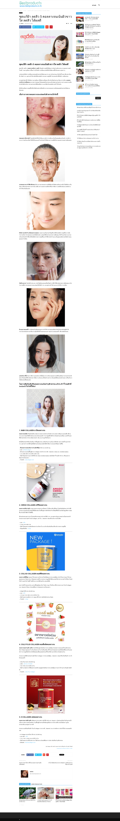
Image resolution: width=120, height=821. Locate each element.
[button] (99, 5)
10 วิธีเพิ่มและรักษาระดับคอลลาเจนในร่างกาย (88, 138)
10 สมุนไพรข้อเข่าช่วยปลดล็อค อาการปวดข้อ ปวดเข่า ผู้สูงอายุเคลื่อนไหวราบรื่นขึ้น (88, 147)
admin (22, 23)
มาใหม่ (24, 10)
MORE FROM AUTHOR (36, 784)
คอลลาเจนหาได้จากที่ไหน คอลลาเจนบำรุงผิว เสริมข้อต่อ (30, 763)
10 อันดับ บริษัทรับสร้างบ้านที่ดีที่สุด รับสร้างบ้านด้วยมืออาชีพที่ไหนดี (92, 56)
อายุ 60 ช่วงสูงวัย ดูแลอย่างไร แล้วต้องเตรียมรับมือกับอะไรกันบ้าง (88, 111)
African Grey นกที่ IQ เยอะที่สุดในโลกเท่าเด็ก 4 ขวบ (89, 107)
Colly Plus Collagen (30, 671)
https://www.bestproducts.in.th (35, 773)
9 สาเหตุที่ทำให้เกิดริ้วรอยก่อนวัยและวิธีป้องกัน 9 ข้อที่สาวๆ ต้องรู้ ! (88, 130)
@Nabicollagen (27, 449)
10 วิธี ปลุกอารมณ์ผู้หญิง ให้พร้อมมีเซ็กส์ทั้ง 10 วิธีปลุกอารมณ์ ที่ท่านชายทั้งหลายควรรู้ (93, 26)
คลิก (24, 522)
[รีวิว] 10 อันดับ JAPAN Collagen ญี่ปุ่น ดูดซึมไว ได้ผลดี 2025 (88, 116)
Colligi (26, 599)
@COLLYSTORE (28, 663)
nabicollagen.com (29, 459)
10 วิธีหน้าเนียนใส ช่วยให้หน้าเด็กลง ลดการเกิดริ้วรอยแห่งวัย (88, 142)
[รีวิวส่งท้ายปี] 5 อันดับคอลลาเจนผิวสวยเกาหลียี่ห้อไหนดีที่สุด (88, 120)
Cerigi (29, 528)
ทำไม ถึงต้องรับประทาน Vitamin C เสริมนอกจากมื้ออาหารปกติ (60, 763)
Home (20, 10)
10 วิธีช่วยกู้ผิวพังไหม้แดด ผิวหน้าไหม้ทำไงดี (87, 134)
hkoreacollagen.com (30, 742)
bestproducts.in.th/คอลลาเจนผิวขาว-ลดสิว (64, 748)
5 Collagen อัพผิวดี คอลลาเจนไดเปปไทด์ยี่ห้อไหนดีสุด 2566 (88, 125)
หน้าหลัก (94, 5)
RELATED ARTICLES (25, 784)
